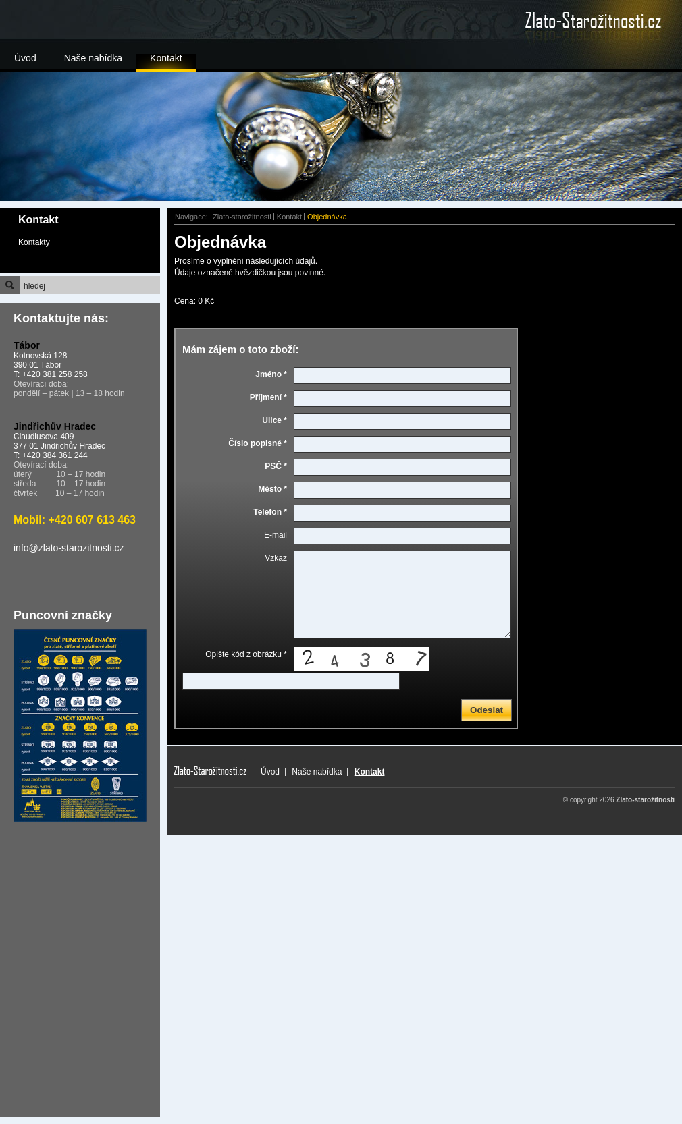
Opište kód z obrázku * (246, 654)
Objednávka (327, 217)
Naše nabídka (93, 58)
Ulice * (274, 420)
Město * (272, 489)
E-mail (275, 535)
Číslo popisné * (257, 443)
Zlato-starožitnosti (242, 217)
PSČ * (276, 466)
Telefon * (270, 512)
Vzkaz (276, 558)
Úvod (25, 58)
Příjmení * (268, 397)
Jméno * (271, 374)
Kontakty (34, 242)
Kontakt (166, 58)
